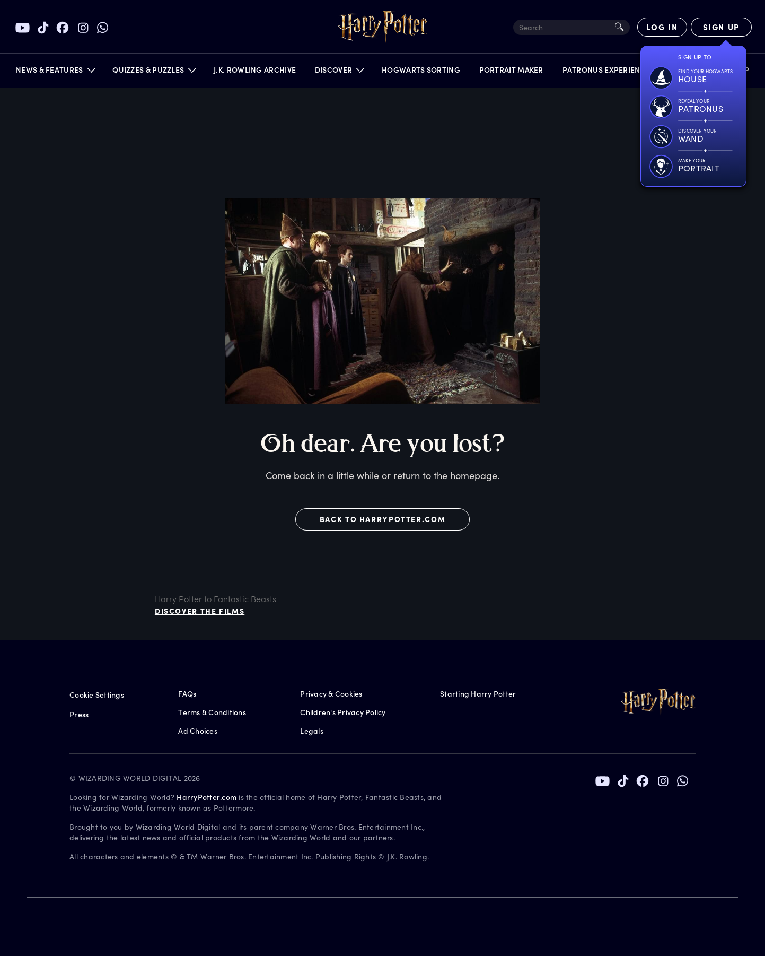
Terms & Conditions (212, 712)
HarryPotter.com (206, 797)
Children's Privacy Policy (342, 712)
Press (79, 714)
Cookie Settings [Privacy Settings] (96, 695)
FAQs (187, 694)
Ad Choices (197, 731)
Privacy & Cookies (331, 694)
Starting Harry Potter (478, 694)
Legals (311, 731)
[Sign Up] (721, 27)
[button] (55, 72)
